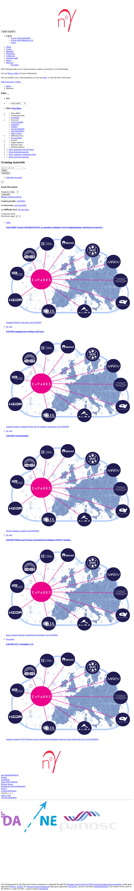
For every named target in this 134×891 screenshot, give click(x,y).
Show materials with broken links (21, 154)
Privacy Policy (13, 73)
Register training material (11, 197)
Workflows (10, 54)
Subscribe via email (14, 177)
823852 (20, 886)
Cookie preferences (8, 791)
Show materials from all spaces (20, 149)
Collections (10, 56)
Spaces (9, 60)
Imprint (4, 777)
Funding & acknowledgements (13, 786)
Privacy (4, 788)
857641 (13, 886)
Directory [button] (10, 63)
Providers (15, 65)
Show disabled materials (17, 152)
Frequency (5, 192)
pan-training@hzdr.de (9, 775)
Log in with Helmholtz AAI (22, 40)
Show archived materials (17, 157)
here (45, 78)
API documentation (9, 797)
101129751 (72, 886)
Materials (10, 51)
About (8, 47)
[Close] (2, 182)
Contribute (5, 779)
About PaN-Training (9, 782)
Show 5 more (16, 133)
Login (13, 43)
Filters (4, 170)
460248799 (43, 889)
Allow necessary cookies (11, 82)
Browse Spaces (7, 784)
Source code (6, 795)
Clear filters (16, 108)
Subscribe (5, 173)
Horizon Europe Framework (38, 886)
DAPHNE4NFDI (101, 886)
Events (9, 49)
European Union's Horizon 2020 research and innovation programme (94, 884)
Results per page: (8, 216)
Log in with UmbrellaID (20, 38)
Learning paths (12, 58)
